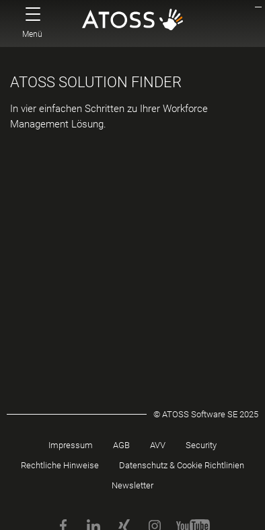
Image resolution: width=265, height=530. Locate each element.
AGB (121, 445)
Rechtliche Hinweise (60, 465)
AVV (157, 445)
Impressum (70, 445)
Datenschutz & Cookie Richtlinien (181, 465)
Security (201, 445)
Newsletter (132, 485)
